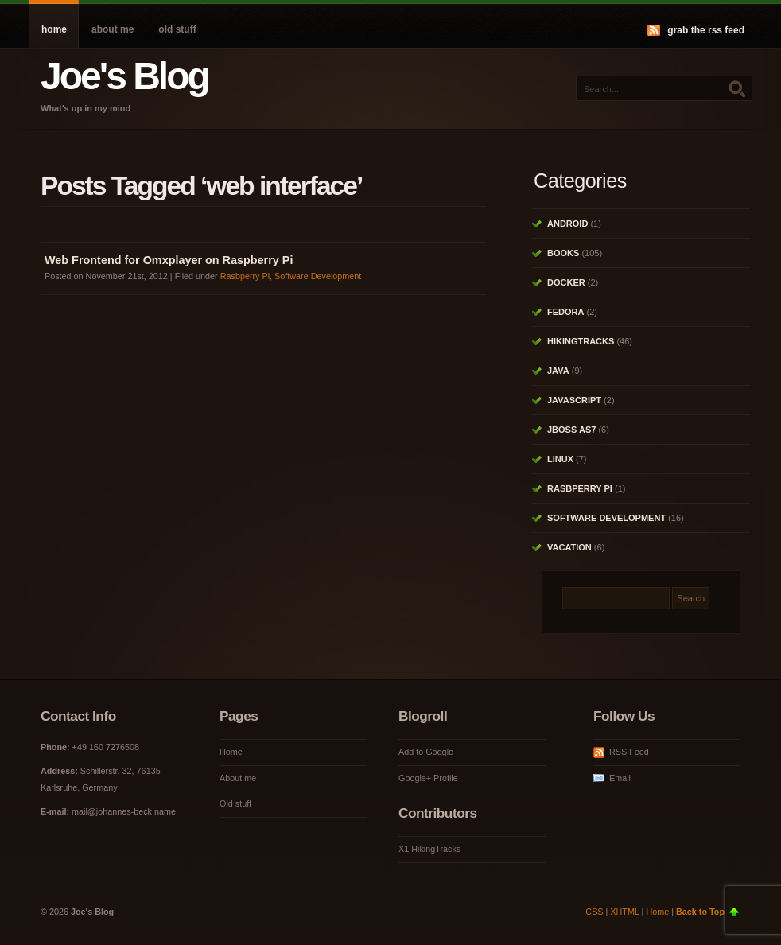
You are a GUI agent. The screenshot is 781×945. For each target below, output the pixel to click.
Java (558, 370)
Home (54, 29)
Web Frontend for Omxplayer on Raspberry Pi (169, 260)
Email (620, 778)
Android (567, 223)
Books (563, 253)
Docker (566, 282)
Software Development (317, 276)
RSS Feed (629, 751)
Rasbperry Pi (245, 276)
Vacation (569, 547)
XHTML (624, 911)
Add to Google (425, 751)
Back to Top (700, 911)
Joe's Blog (124, 76)
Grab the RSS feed (705, 30)
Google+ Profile (428, 778)
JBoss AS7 (571, 429)
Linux (560, 459)
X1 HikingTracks (429, 849)
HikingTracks (580, 341)
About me (112, 29)
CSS (594, 911)
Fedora (565, 312)
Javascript (574, 400)
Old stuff (177, 29)
